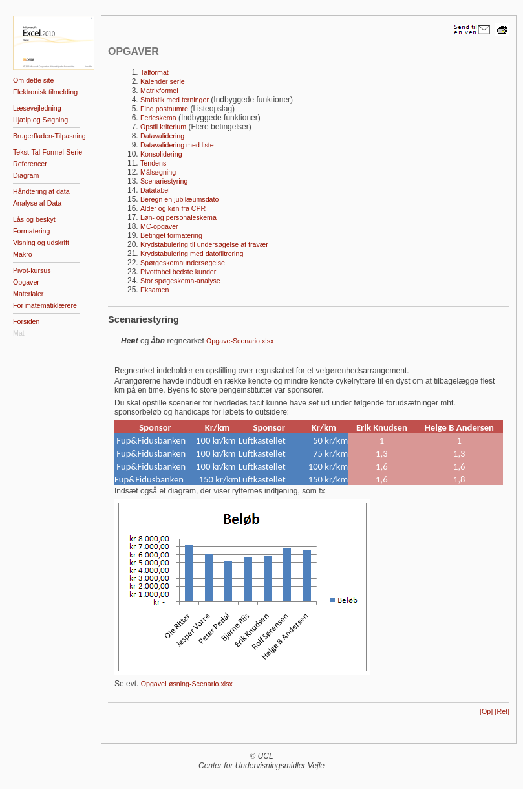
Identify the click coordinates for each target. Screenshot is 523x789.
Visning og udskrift (41, 242)
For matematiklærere (45, 305)
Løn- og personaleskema (178, 217)
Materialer (28, 293)
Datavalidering (162, 136)
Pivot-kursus (32, 270)
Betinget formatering (171, 235)
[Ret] (502, 711)
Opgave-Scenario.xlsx (239, 341)
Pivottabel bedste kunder (178, 272)
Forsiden (26, 321)
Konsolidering (161, 154)
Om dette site (33, 80)
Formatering (31, 231)
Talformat (154, 72)
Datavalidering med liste (177, 145)
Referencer (30, 164)
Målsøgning (158, 172)
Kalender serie (162, 81)
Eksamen (154, 290)
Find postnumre (164, 109)
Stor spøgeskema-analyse (180, 281)
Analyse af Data (37, 203)
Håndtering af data (41, 191)
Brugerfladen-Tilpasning (49, 136)
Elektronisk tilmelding (45, 92)
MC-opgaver (159, 226)
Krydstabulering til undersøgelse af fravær (204, 244)
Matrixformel (159, 90)
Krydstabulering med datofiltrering (191, 253)
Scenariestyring (163, 181)
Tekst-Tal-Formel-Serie (47, 152)
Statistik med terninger (174, 99)
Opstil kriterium (163, 127)
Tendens (153, 163)
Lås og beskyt (34, 219)
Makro (22, 254)
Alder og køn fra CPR (173, 208)
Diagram (26, 175)
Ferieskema (158, 118)
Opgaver (26, 282)
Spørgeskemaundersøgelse (182, 262)
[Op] (486, 711)
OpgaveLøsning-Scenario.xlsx (187, 683)
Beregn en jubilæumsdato (179, 199)
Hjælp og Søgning (40, 120)
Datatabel (155, 190)
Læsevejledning (37, 108)
